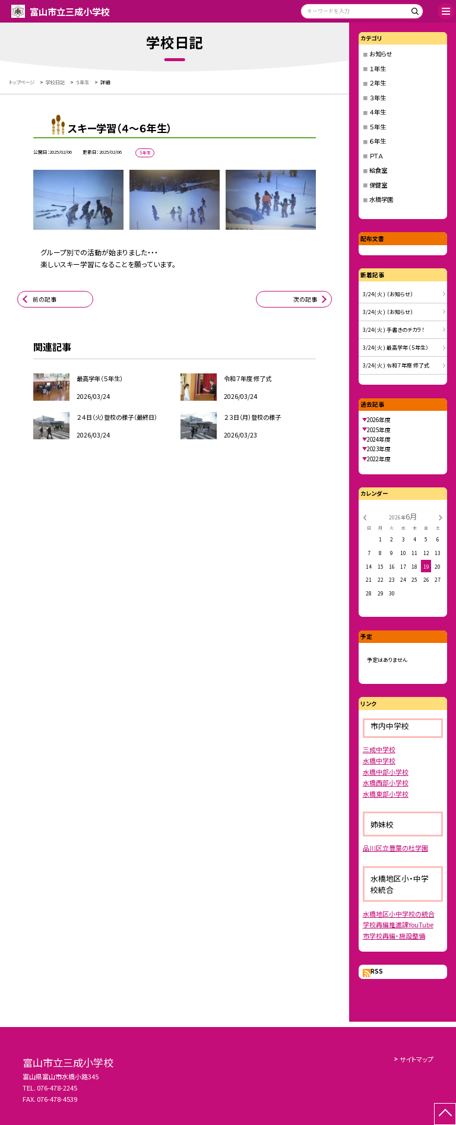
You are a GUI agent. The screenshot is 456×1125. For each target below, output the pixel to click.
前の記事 (44, 299)
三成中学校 (379, 749)
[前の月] (364, 516)
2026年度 (379, 420)
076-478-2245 (57, 1087)
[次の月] (440, 516)
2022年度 (379, 459)
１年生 (377, 68)
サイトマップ (416, 1059)
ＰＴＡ (376, 155)
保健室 (378, 184)
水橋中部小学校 (385, 772)
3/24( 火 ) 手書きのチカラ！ (394, 330)
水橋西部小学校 (385, 782)
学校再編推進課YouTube (398, 924)
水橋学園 (381, 199)
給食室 (378, 170)
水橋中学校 (379, 760)
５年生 (377, 126)
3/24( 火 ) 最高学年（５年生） (396, 347)
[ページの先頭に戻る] (445, 1114)
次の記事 (305, 299)
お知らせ (380, 53)
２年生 (377, 82)
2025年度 (379, 430)
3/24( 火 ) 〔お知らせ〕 (388, 294)
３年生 (377, 97)
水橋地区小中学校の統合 (399, 913)
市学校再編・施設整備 (394, 935)
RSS (376, 971)
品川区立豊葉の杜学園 (395, 848)
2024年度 (379, 439)
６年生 (377, 141)
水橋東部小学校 (385, 793)
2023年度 (379, 449)
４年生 (377, 111)
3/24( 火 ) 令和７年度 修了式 (396, 365)
